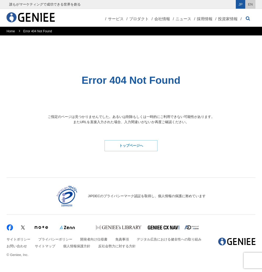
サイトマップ (45, 246)
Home (11, 31)
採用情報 (204, 19)
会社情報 (162, 19)
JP (241, 4)
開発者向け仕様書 (93, 239)
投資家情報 (228, 19)
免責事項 (122, 239)
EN (250, 4)
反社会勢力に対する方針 (117, 246)
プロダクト (139, 19)
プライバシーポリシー (55, 239)
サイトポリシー (18, 239)
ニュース (183, 19)
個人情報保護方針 (76, 246)
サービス (116, 19)
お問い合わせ (17, 246)
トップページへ (131, 146)
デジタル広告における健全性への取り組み (169, 239)
